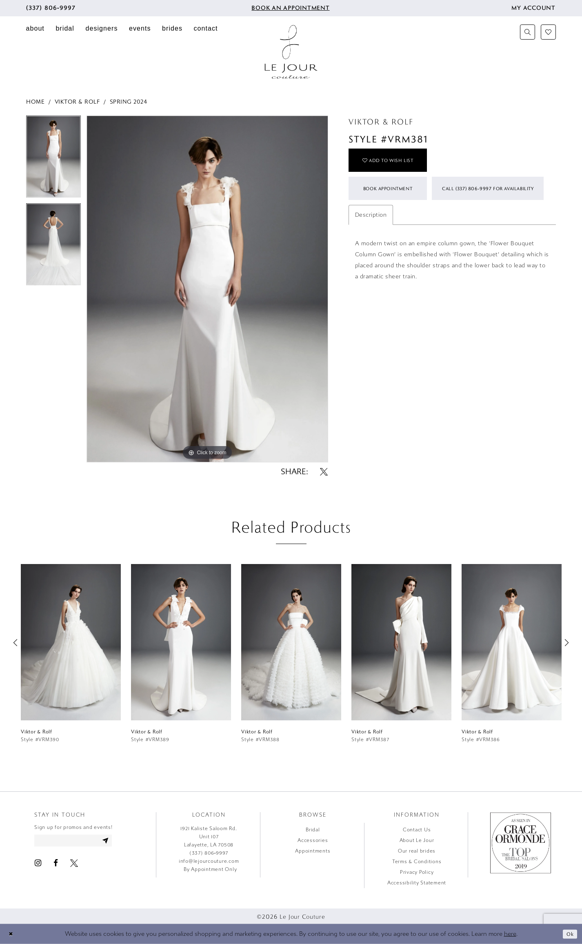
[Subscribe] (118, 841)
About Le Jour (417, 840)
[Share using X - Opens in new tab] (324, 471)
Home (35, 101)
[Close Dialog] (12, 934)
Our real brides (416, 851)
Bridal (313, 830)
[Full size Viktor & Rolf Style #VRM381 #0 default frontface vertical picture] (207, 289)
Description (371, 258)
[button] (533, 8)
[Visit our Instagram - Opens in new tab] (38, 865)
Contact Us (417, 830)
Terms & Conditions (417, 861)
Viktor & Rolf (77, 101)
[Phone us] (51, 8)
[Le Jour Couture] (291, 51)
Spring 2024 (128, 101)
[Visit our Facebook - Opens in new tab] (55, 865)
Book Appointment (395, 196)
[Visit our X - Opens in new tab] (74, 865)
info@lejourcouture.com (209, 861)
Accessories (313, 840)
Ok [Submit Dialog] (569, 933)
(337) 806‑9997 (209, 853)
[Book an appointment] (290, 8)
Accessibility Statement (416, 883)
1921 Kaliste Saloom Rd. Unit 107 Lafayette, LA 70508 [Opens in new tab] (208, 837)
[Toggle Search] (527, 32)
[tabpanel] (53, 159)
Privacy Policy (417, 872)
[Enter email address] (80, 841)
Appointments (312, 851)
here (510, 933)
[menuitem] (51, 8)
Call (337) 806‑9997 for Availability (416, 230)
